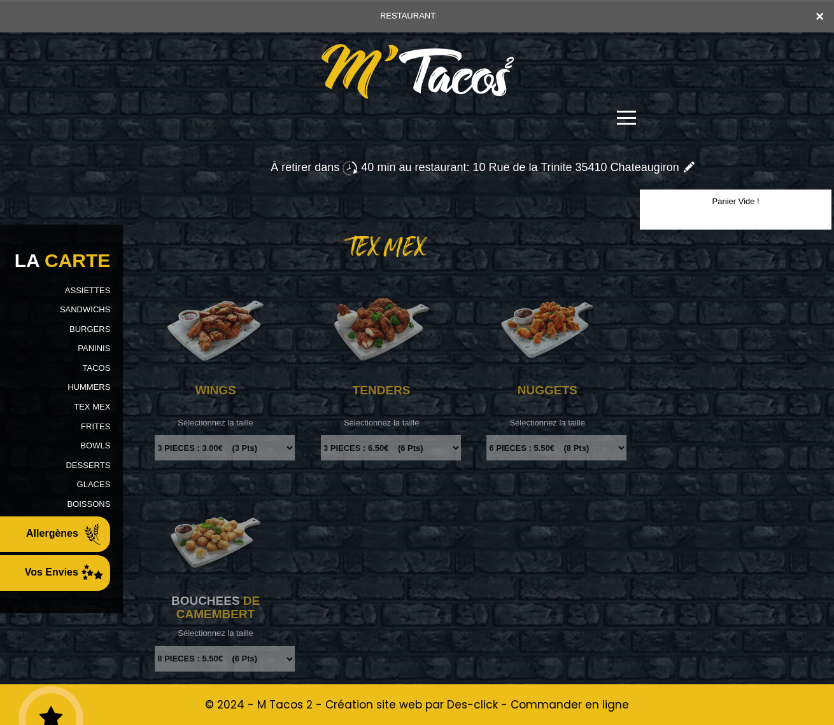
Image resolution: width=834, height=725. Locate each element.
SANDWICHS (85, 309)
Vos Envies (64, 573)
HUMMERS (88, 387)
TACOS (97, 368)
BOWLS (95, 445)
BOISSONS (88, 504)
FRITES (95, 426)
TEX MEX (92, 406)
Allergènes (65, 534)
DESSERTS (88, 465)
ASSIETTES (88, 290)
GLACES (94, 484)
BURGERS (89, 329)
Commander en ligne (570, 704)
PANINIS (94, 348)
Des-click (472, 704)
